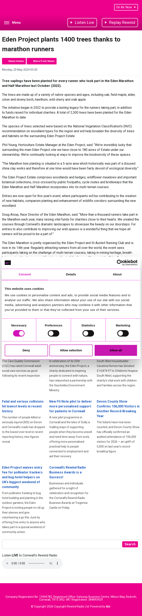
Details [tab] (71, 274)
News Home (16, 61)
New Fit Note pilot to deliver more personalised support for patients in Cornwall (70, 406)
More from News (44, 61)
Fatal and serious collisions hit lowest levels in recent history (23, 406)
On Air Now (126, 7)
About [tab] (117, 274)
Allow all (116, 350)
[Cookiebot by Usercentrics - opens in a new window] (119, 263)
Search (130, 544)
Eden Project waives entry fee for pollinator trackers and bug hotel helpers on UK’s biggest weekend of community (22, 477)
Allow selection (71, 350)
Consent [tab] (25, 274)
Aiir (108, 606)
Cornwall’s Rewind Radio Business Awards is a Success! (67, 472)
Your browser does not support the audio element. (32, 563)
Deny (26, 350)
